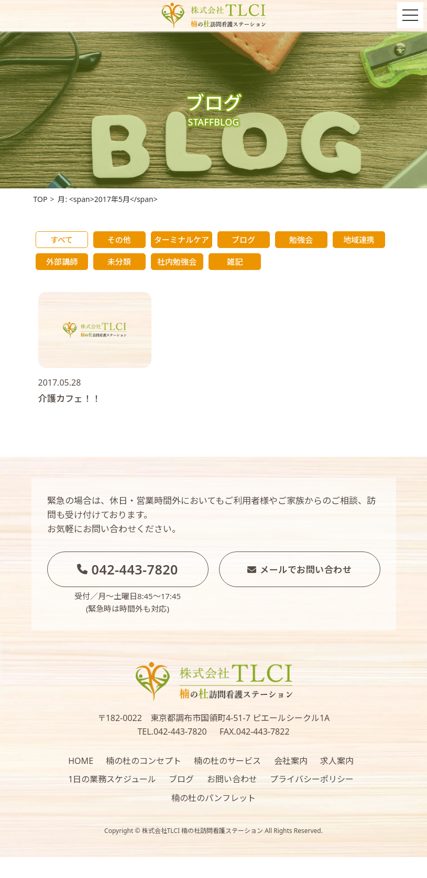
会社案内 (291, 761)
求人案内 (337, 761)
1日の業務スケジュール (112, 779)
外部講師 (62, 261)
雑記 (235, 261)
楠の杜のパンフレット (213, 798)
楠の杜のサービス (227, 761)
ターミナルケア (181, 239)
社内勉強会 (176, 261)
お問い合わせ (232, 779)
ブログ (243, 239)
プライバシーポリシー (312, 779)
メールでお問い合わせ (299, 570)
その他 (119, 239)
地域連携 (359, 239)
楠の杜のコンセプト (143, 761)
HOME (80, 761)
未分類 (119, 261)
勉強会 (301, 239)
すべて (61, 239)
